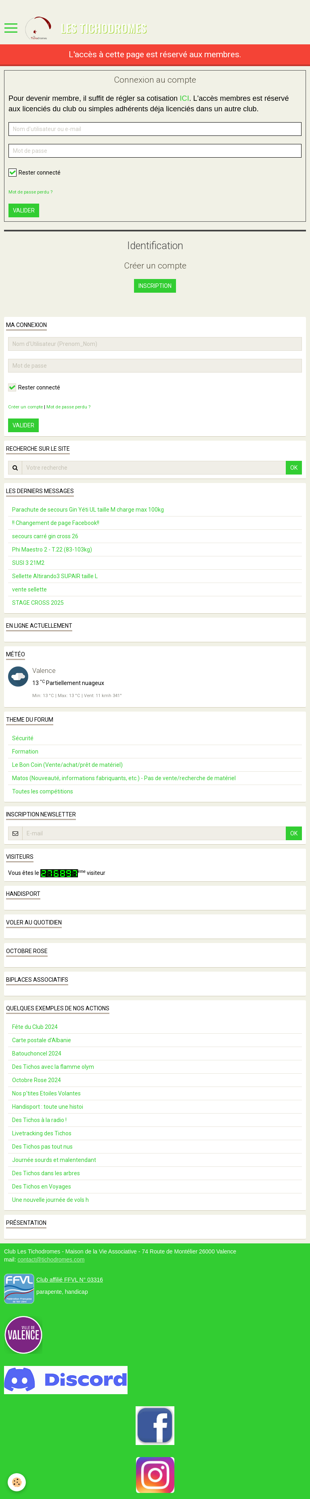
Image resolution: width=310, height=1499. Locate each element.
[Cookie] (17, 1482)
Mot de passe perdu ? (30, 192)
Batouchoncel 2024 (36, 1053)
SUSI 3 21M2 (28, 563)
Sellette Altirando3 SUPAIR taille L (55, 576)
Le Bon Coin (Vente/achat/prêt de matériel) (67, 765)
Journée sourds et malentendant (54, 1160)
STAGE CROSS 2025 (38, 603)
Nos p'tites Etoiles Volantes (46, 1093)
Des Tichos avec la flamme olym (53, 1067)
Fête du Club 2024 (35, 1027)
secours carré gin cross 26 (45, 536)
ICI (184, 98)
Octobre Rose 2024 (36, 1080)
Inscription (155, 286)
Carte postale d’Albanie (41, 1040)
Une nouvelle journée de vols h (50, 1200)
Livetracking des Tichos (41, 1133)
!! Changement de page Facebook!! (55, 523)
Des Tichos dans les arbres (46, 1173)
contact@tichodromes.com (50, 1259)
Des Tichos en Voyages (41, 1186)
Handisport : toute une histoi (47, 1106)
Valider (24, 210)
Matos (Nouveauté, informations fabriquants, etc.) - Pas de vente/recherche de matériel (124, 778)
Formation (25, 751)
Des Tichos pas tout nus (42, 1146)
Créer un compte (25, 407)
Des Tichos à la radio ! (39, 1120)
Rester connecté (34, 173)
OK (293, 467)
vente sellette (29, 589)
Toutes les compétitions (42, 791)
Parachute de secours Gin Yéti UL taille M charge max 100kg (88, 509)
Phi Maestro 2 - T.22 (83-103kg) (52, 549)
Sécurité (23, 738)
